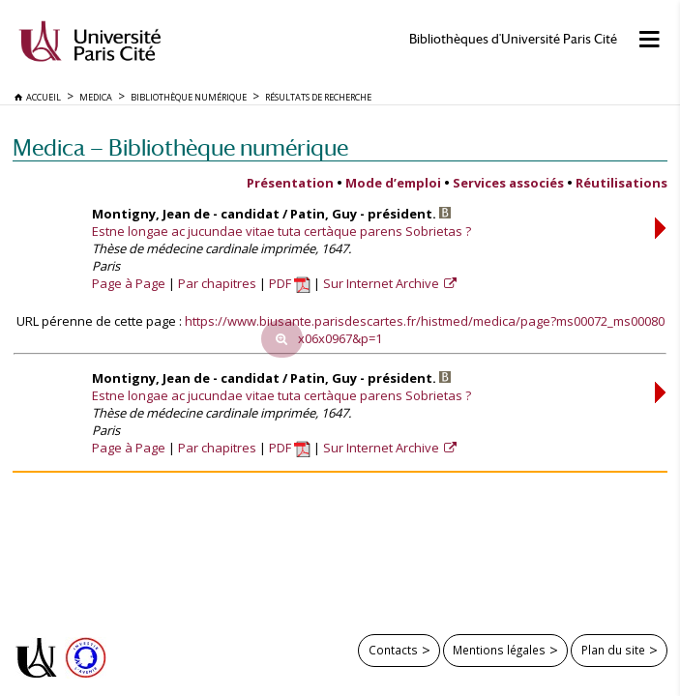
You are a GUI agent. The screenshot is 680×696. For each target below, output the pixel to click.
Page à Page (128, 283)
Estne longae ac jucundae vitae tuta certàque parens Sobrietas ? (281, 231)
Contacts (393, 649)
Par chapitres (217, 283)
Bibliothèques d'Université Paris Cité (513, 39)
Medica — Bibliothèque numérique (180, 147)
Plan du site (613, 649)
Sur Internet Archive (382, 283)
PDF (289, 283)
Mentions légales (499, 649)
